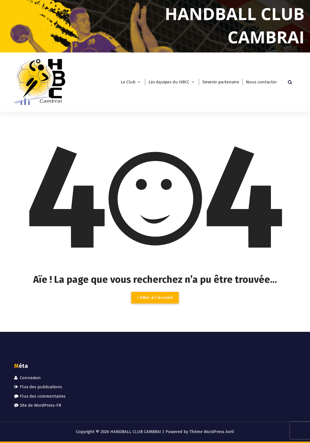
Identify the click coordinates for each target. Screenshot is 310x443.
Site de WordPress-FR (40, 405)
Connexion (30, 377)
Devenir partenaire (220, 82)
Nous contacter (261, 82)
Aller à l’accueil (155, 297)
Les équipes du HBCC (168, 82)
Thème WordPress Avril (211, 431)
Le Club (128, 82)
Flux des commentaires (42, 396)
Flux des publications (41, 386)
